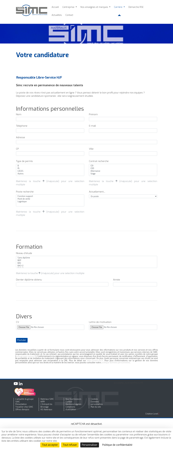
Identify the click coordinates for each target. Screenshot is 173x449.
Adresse (20, 137)
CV (17, 322)
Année (116, 279)
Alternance (123, 171)
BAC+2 (86, 265)
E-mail (92, 125)
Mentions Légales (73, 404)
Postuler (21, 340)
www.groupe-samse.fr (26, 356)
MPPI (42, 401)
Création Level (152, 414)
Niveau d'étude (24, 253)
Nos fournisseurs (73, 399)
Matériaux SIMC (47, 399)
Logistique (50, 201)
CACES (50, 171)
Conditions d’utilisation (71, 408)
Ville (91, 148)
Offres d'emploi (22, 409)
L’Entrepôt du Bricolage (46, 405)
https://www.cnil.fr (95, 360)
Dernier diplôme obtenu (29, 279)
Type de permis (24, 161)
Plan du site (96, 407)
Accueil (55, 7)
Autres (50, 173)
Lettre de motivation (100, 322)
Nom (18, 114)
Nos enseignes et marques (94, 7)
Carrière (118, 7)
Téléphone (21, 125)
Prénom (93, 114)
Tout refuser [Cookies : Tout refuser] (70, 444)
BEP (86, 260)
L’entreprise (68, 7)
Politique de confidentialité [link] (117, 444)
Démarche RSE (136, 7)
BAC (86, 263)
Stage (123, 173)
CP (17, 148)
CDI (123, 165)
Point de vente (50, 199)
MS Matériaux (46, 409)
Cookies (94, 399)
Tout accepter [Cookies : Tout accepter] (50, 444)
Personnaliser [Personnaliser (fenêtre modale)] (89, 444)
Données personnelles (97, 403)
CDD (123, 168)
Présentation (21, 404)
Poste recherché (25, 191)
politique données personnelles (115, 362)
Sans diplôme (86, 258)
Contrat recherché (99, 161)
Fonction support (50, 196)
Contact (69, 15)
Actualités (57, 15)
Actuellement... (97, 191)
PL (50, 168)
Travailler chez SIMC (24, 407)
